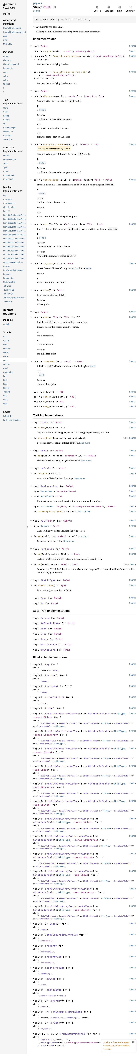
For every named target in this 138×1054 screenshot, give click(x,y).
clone (41, 427)
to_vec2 (48, 263)
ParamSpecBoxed (66, 491)
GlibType (119, 713)
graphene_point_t (84, 51)
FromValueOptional (72, 1033)
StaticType (48, 580)
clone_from (44, 438)
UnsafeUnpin (49, 644)
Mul (43, 520)
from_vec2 (49, 361)
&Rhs (63, 564)
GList (47, 717)
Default (46, 468)
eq (39, 554)
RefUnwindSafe (50, 623)
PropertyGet (53, 956)
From (48, 708)
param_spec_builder (50, 511)
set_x (46, 396)
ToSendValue (53, 989)
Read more (84, 442)
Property (51, 945)
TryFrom (54, 1000)
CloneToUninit (54, 697)
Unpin (44, 639)
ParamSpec (47, 491)
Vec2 (70, 263)
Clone (44, 422)
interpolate (50, 179)
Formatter (70, 455)
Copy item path (55, 7)
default (42, 473)
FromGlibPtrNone (67, 723)
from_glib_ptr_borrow (66, 56)
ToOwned (50, 978)
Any (47, 664)
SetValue (46, 496)
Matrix (67, 520)
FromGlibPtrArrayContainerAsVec (67, 818)
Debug (44, 450)
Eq (42, 603)
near (46, 224)
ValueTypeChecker (49, 1042)
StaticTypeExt (54, 967)
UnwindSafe (48, 649)
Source (36, 11)
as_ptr (47, 51)
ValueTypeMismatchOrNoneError (83, 1042)
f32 (87, 96)
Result (92, 455)
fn (58, 506)
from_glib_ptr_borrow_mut (69, 71)
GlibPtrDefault (98, 713)
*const (98, 56)
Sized (55, 670)
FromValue (54, 1018)
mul (40, 536)
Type (63, 585)
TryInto (54, 1022)
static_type (45, 585)
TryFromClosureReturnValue (63, 1011)
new (45, 317)
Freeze (45, 618)
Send (43, 628)
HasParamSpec (49, 486)
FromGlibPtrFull (122, 723)
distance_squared (54, 144)
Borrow (49, 675)
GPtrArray (50, 734)
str (64, 506)
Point (44, 46)
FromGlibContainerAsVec (61, 713)
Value (48, 941)
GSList (48, 752)
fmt (40, 455)
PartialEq (47, 548)
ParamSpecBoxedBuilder (87, 506)
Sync (43, 633)
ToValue (52, 996)
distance (48, 96)
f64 (97, 179)
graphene (37, 3)
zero (46, 290)
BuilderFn (47, 506)
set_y (46, 406)
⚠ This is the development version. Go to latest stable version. (116, 1045)
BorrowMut (51, 686)
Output (45, 525)
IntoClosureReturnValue (61, 934)
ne (39, 564)
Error (43, 1045)
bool (100, 224)
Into (52, 923)
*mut (69, 51)
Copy (43, 598)
